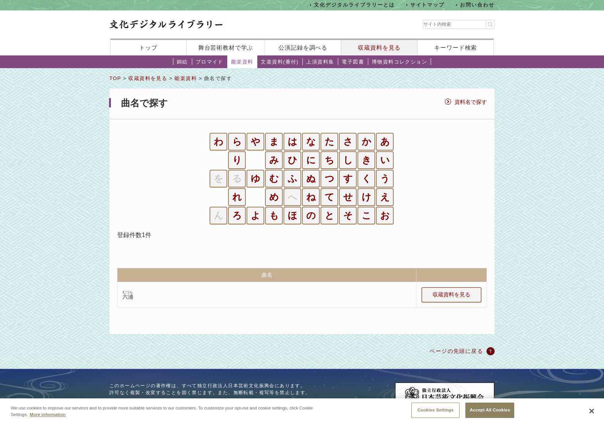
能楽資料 (242, 62)
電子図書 (353, 62)
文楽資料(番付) (280, 62)
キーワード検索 (455, 47)
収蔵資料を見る (379, 47)
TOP (115, 78)
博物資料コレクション (399, 62)
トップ (148, 47)
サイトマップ (427, 5)
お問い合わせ (477, 5)
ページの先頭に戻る (456, 351)
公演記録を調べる (303, 47)
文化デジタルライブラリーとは (354, 5)
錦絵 (182, 62)
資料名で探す (471, 102)
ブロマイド (209, 62)
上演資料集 (320, 62)
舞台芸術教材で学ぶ (225, 47)
